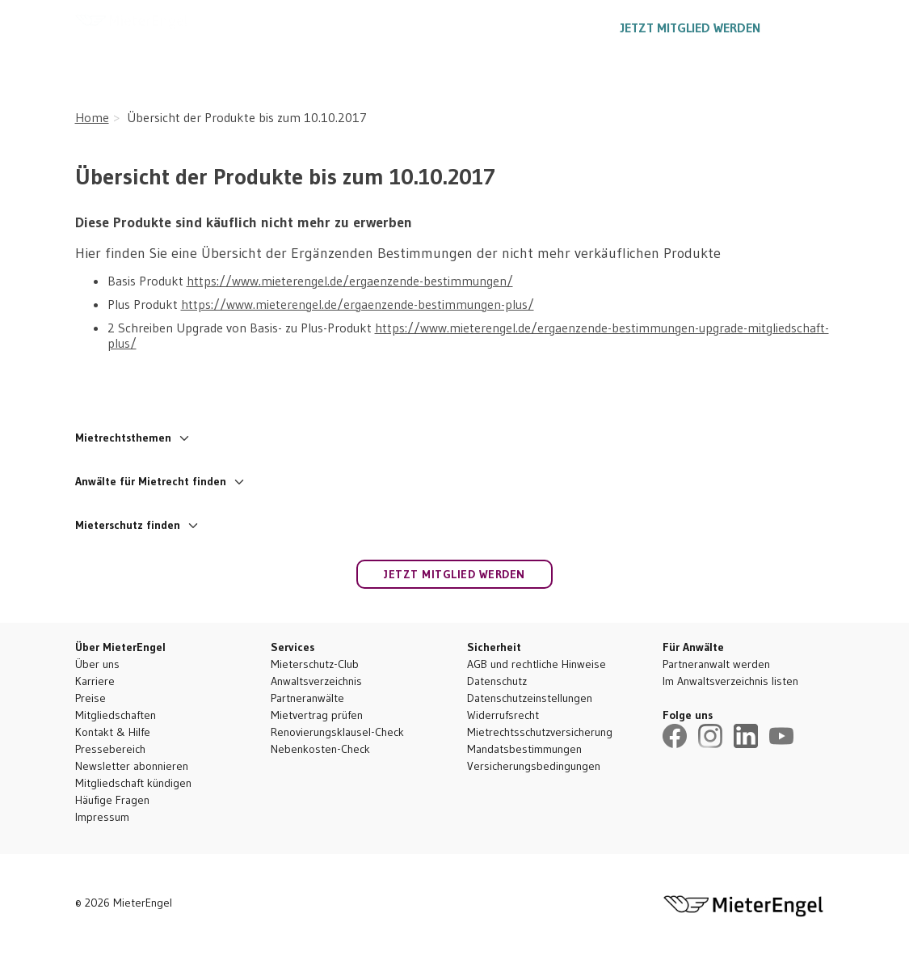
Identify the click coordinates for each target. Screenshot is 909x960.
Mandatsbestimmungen (524, 749)
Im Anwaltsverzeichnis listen (730, 681)
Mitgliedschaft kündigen (133, 783)
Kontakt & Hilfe (112, 732)
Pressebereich (110, 749)
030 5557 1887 (545, 27)
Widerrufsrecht (503, 715)
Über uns (97, 664)
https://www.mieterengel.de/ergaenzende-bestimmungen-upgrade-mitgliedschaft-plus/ (468, 335)
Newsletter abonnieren (131, 766)
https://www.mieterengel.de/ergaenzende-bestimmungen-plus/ (357, 304)
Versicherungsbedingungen (533, 766)
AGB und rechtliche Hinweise (536, 664)
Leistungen (348, 27)
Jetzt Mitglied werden (690, 27)
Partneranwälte (307, 698)
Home (92, 117)
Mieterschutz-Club (315, 664)
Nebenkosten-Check (320, 749)
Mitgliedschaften (115, 715)
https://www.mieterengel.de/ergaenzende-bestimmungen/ (350, 281)
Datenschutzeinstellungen (529, 698)
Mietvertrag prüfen (317, 715)
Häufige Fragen (112, 800)
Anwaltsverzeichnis (316, 681)
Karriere (95, 681)
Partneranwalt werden (716, 664)
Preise (90, 698)
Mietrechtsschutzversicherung (539, 732)
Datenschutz (497, 681)
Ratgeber (439, 27)
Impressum (102, 817)
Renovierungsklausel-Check (337, 732)
